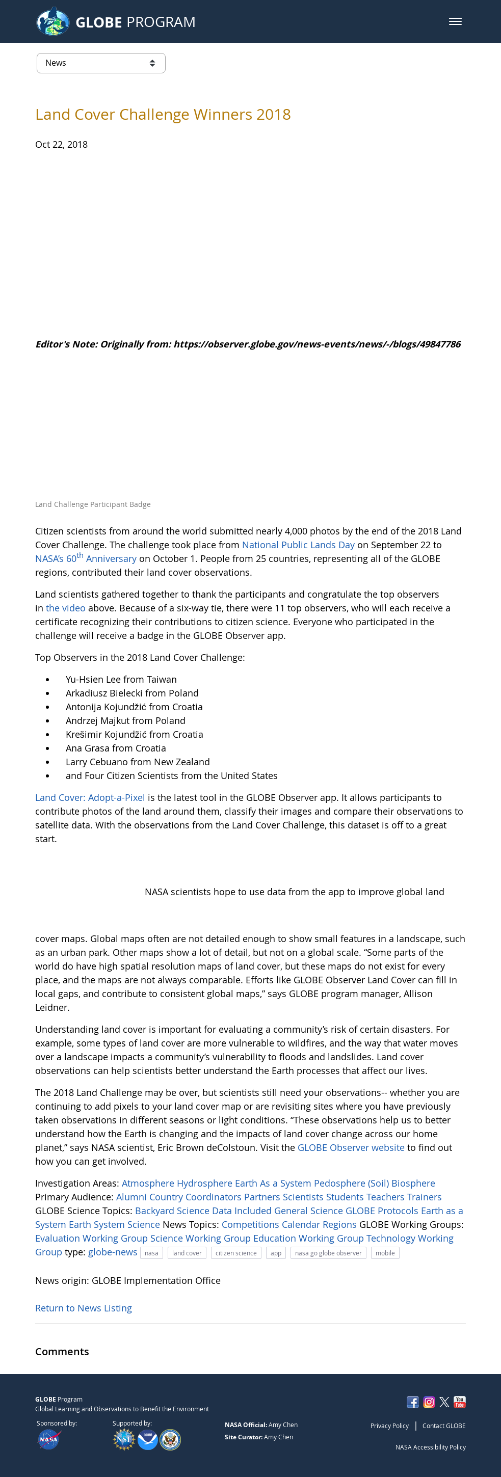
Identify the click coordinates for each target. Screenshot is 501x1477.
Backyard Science (173, 1210)
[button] (455, 21)
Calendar (302, 1224)
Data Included (243, 1210)
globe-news (114, 1252)
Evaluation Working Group (92, 1238)
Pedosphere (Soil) (352, 1183)
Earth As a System (274, 1183)
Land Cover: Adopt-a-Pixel (90, 797)
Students (346, 1197)
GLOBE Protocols (383, 1210)
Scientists (304, 1197)
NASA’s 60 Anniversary (86, 558)
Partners (263, 1197)
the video (66, 608)
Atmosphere (149, 1183)
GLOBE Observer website (351, 1147)
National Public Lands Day (298, 545)
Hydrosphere (206, 1183)
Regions (341, 1224)
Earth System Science (116, 1224)
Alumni (132, 1197)
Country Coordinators (196, 1197)
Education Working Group (309, 1238)
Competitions (252, 1224)
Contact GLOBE (444, 1425)
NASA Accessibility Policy (430, 1447)
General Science (310, 1210)
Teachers (386, 1197)
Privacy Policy (390, 1425)
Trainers (424, 1197)
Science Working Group (201, 1238)
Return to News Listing (83, 1308)
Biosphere (413, 1183)
